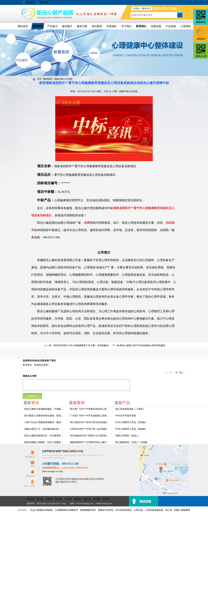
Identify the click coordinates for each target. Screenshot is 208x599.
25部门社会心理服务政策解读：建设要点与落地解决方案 (45, 422)
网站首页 (23, 26)
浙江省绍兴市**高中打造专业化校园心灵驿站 (90, 422)
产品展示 (52, 26)
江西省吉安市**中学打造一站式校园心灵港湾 (90, 429)
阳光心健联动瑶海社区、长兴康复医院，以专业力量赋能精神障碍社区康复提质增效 (45, 435)
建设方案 (82, 26)
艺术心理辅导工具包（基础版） (131, 429)
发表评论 (27, 360)
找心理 (168, 510)
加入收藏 (44, 2)
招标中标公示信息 (63, 79)
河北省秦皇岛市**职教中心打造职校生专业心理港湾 (90, 435)
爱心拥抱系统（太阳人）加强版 (131, 442)
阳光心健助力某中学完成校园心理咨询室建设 (142, 345)
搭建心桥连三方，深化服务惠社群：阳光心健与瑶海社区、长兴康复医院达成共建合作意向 (45, 429)
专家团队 (111, 26)
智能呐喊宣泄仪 (88, 510)
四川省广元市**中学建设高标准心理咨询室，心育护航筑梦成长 (90, 409)
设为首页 (30, 2)
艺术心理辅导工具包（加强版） (131, 422)
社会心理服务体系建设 (41, 510)
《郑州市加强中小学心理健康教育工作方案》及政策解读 (80, 345)
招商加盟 (156, 26)
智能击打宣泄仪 (106, 510)
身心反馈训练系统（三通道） (130, 409)
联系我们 (141, 26)
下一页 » (179, 373)
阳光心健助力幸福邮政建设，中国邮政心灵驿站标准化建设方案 (45, 409)
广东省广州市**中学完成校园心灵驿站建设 (90, 415)
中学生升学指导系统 (126, 415)
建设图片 (67, 26)
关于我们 (126, 26)
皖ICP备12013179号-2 (66, 482)
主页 (39, 79)
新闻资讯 (37, 26)
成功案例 (97, 26)
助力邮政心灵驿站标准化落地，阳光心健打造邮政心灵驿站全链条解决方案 (45, 415)
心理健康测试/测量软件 (66, 510)
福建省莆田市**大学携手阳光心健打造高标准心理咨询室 (90, 442)
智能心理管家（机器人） (128, 435)
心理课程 (185, 26)
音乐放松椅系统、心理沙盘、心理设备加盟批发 (139, 510)
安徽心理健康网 (182, 510)
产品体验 (171, 26)
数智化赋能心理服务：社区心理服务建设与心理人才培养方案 (45, 442)
